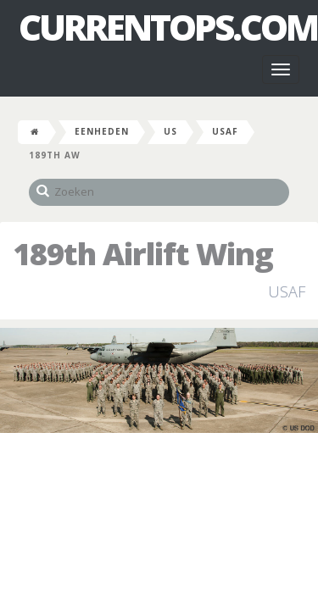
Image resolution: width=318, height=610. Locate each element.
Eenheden (102, 131)
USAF (225, 131)
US (170, 131)
